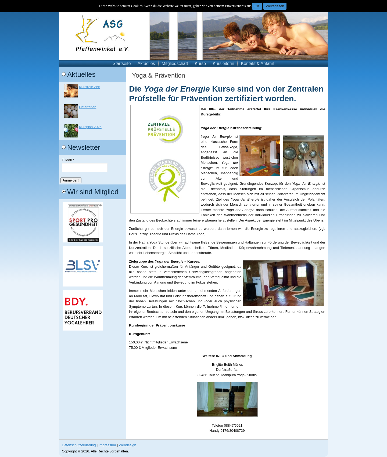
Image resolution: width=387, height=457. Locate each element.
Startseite (122, 63)
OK (257, 6)
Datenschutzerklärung (79, 445)
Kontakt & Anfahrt (257, 63)
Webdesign (127, 445)
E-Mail (68, 160)
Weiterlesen (275, 6)
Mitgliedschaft (175, 63)
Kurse (200, 63)
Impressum (107, 445)
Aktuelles (146, 63)
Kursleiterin (223, 63)
